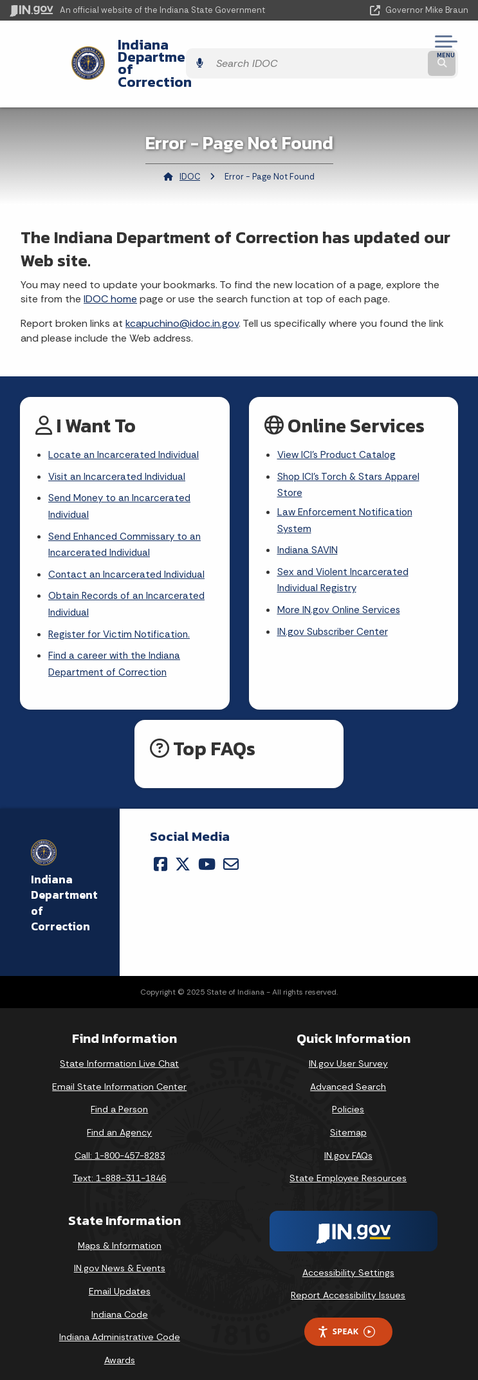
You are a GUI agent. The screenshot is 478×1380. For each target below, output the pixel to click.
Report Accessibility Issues (348, 1283)
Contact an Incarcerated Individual (129, 557)
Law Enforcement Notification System (347, 499)
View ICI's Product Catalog (338, 431)
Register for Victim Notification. (121, 619)
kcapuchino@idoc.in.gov (182, 299)
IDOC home (110, 274)
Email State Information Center (119, 1074)
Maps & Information (119, 1232)
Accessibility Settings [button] (348, 1259)
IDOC (189, 151)
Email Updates (120, 1278)
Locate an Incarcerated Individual (126, 431)
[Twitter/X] (182, 851)
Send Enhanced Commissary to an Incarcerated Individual (128, 525)
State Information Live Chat (119, 1051)
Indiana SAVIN (308, 531)
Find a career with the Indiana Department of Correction (116, 651)
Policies (348, 1097)
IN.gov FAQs (348, 1142)
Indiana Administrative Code (119, 1324)
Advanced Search (348, 1074)
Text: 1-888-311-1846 (119, 1166)
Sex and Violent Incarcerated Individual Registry (345, 562)
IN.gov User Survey (348, 1051)
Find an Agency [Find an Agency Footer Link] (119, 1119)
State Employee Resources (348, 1166)
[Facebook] (160, 851)
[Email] (231, 851)
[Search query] (401, 51)
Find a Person (119, 1097)
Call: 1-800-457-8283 (120, 1142)
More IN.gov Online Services (341, 594)
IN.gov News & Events (119, 1256)
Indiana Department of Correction (181, 50)
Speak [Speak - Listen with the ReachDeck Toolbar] (346, 1319)
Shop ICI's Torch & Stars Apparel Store (352, 462)
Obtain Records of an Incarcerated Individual (130, 588)
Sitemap (348, 1119)
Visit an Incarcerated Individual (119, 454)
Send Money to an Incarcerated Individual (122, 485)
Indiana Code (119, 1301)
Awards (119, 1347)
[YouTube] (207, 851)
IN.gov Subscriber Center (334, 616)
